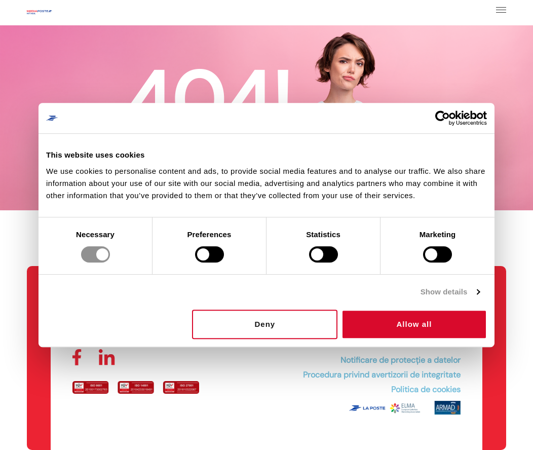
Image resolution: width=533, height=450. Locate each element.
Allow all (414, 324)
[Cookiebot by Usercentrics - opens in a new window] (442, 118)
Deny (265, 324)
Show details (444, 291)
